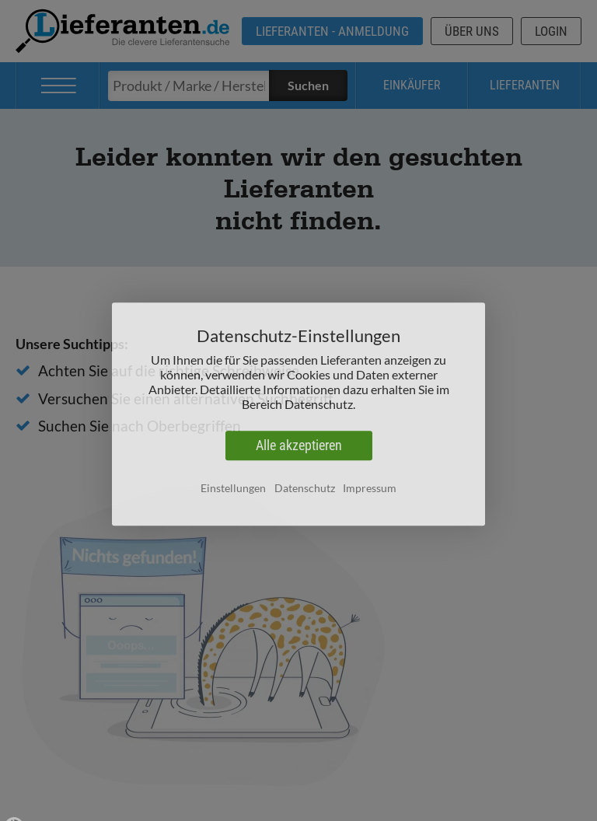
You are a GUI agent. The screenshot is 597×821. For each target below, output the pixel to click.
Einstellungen (233, 491)
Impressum (369, 491)
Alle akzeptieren (299, 449)
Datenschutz (304, 491)
